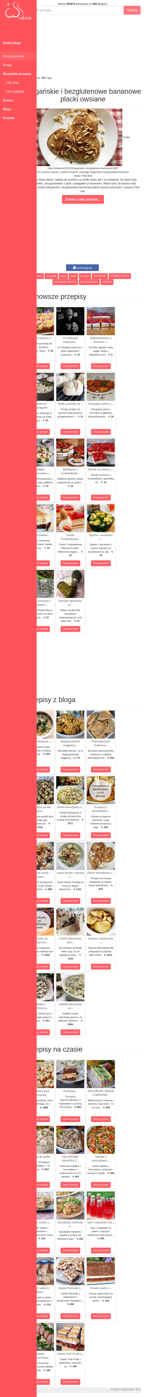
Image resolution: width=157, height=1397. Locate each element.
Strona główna (13, 56)
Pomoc (8, 100)
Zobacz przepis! (54, 366)
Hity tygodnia (13, 91)
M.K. (152, 1389)
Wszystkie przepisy (17, 73)
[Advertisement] (97, 45)
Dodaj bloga (12, 43)
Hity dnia (10, 82)
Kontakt (9, 118)
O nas (7, 65)
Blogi (7, 109)
